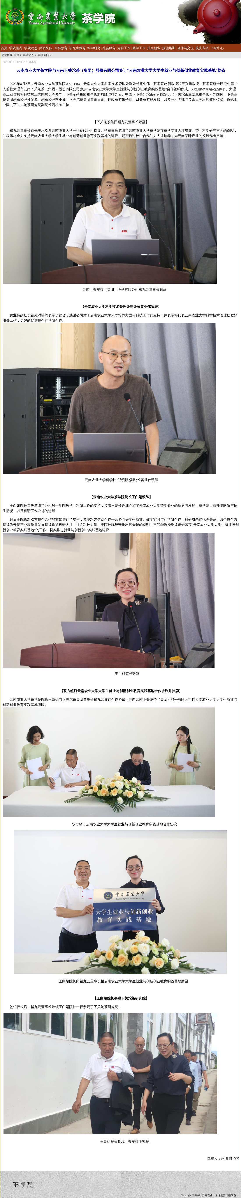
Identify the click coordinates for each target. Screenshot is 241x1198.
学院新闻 (43, 55)
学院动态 (30, 48)
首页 (4, 48)
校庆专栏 (202, 48)
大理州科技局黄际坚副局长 (208, 89)
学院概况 (15, 48)
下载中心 (217, 48)
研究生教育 (77, 48)
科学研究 (93, 48)
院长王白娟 (73, 84)
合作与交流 (185, 48)
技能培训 (168, 48)
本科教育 (60, 48)
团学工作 (139, 48)
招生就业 (153, 48)
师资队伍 (45, 48)
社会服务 (109, 48)
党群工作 (123, 48)
